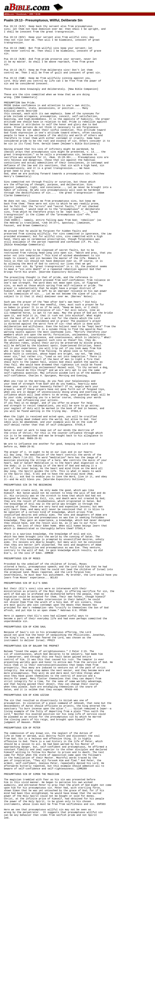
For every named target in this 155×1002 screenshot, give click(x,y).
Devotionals (21, 14)
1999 (31, 14)
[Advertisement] (140, 64)
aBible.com (9, 14)
